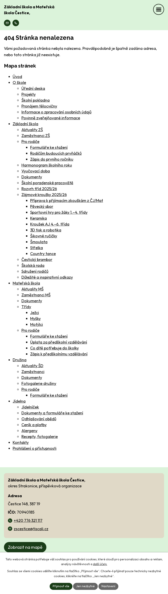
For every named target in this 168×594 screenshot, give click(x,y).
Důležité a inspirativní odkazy (47, 277)
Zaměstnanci (32, 371)
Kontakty (21, 442)
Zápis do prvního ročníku (51, 159)
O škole (19, 82)
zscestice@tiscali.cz (31, 528)
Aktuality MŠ (32, 289)
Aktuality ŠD (32, 365)
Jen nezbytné (85, 586)
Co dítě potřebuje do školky (54, 348)
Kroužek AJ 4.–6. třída (49, 224)
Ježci (34, 312)
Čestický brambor (36, 259)
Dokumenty (31, 176)
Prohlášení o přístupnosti (34, 448)
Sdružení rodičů (34, 271)
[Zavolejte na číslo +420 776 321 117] (15, 23)
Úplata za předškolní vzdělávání (58, 342)
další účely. (100, 564)
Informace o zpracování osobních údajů (56, 112)
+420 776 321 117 (28, 520)
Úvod (17, 76)
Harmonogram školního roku (46, 165)
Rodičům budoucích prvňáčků (56, 153)
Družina (19, 359)
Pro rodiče (30, 141)
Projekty (28, 94)
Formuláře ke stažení (49, 147)
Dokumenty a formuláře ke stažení (52, 412)
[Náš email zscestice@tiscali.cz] (7, 23)
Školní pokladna (35, 100)
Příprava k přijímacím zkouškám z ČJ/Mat (66, 200)
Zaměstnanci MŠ (36, 294)
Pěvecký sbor (41, 206)
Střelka (36, 247)
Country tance (43, 253)
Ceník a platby (34, 424)
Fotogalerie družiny (38, 383)
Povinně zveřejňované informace (50, 117)
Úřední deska (33, 88)
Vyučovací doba (35, 171)
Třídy (26, 306)
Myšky (35, 318)
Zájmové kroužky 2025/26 (44, 194)
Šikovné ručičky (43, 235)
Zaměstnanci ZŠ (35, 135)
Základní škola (25, 123)
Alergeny (29, 430)
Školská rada (32, 265)
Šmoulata (38, 241)
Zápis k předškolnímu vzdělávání (59, 353)
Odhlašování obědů (38, 418)
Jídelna (19, 401)
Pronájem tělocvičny (39, 106)
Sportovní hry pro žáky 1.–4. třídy (59, 212)
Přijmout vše (61, 586)
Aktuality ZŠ (32, 129)
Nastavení (108, 586)
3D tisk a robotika (45, 230)
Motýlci (36, 324)
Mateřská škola (26, 283)
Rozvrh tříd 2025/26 (39, 188)
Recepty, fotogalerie (39, 436)
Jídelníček (30, 407)
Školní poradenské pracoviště (47, 182)
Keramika (38, 218)
